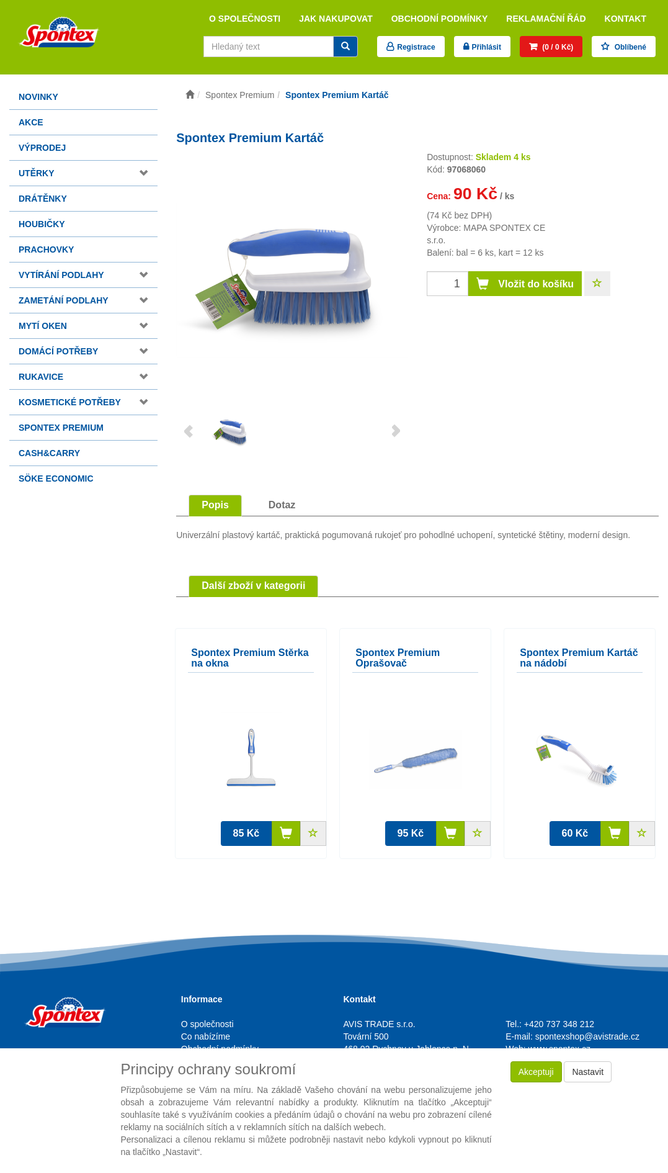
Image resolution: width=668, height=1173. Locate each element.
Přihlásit (486, 47)
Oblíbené (629, 47)
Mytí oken (43, 326)
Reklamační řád (546, 19)
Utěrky (37, 173)
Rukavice (41, 377)
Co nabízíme (205, 1036)
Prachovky (46, 249)
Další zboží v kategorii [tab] (253, 585)
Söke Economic (56, 478)
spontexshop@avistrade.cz (587, 1036)
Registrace (416, 47)
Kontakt (625, 19)
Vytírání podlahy (61, 275)
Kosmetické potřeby (70, 402)
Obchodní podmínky (439, 19)
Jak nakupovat (336, 19)
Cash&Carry (49, 453)
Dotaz (282, 505)
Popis (215, 505)
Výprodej (42, 148)
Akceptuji (536, 1072)
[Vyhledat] (345, 46)
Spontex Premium (61, 428)
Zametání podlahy (64, 300)
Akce (31, 122)
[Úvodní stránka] (189, 95)
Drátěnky (43, 199)
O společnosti (244, 19)
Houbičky (42, 224)
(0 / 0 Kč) (556, 47)
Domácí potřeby (58, 351)
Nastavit (587, 1072)
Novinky (38, 97)
